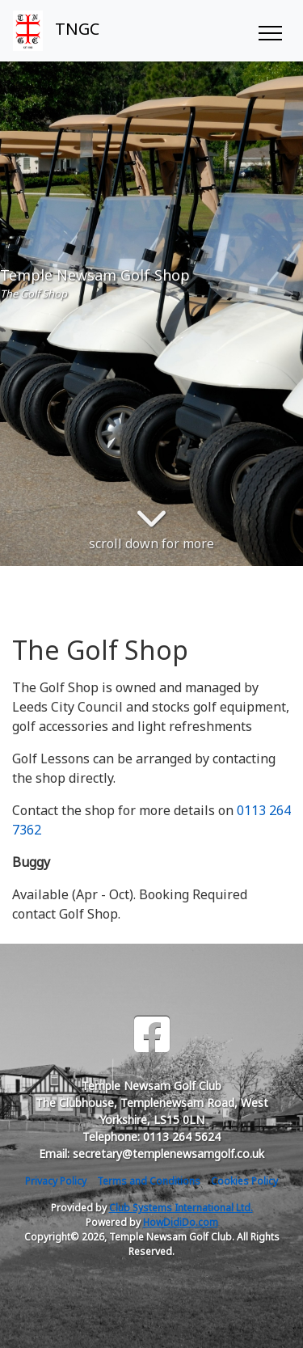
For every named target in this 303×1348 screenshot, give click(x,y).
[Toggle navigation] (269, 31)
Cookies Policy (244, 1181)
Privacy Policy (55, 1181)
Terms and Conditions (148, 1181)
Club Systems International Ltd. (181, 1208)
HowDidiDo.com (180, 1222)
